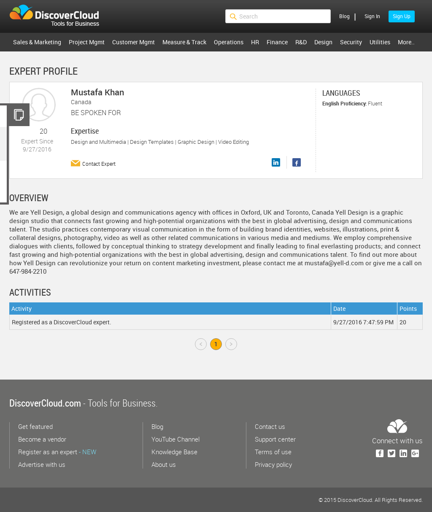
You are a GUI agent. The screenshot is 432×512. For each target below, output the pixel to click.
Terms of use (273, 451)
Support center (275, 439)
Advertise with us (41, 464)
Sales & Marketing (37, 42)
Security (351, 42)
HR (255, 42)
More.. (406, 42)
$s (59, 16)
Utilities (380, 42)
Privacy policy (273, 464)
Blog (344, 16)
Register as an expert (57, 451)
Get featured (35, 426)
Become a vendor (42, 439)
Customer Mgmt (133, 42)
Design (323, 42)
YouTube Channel (175, 439)
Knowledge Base (174, 451)
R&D (301, 42)
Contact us (270, 426)
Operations (228, 42)
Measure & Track (184, 42)
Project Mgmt (87, 42)
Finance (277, 42)
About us (163, 464)
